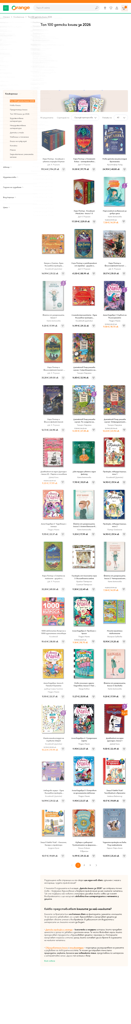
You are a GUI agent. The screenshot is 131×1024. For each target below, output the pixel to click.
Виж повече (49, 961)
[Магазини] (105, 8)
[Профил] (116, 8)
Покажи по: (107, 117)
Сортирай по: (63, 117)
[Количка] (124, 8)
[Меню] (6, 8)
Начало (6, 17)
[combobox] (62, 7)
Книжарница (18, 17)
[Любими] (111, 8)
